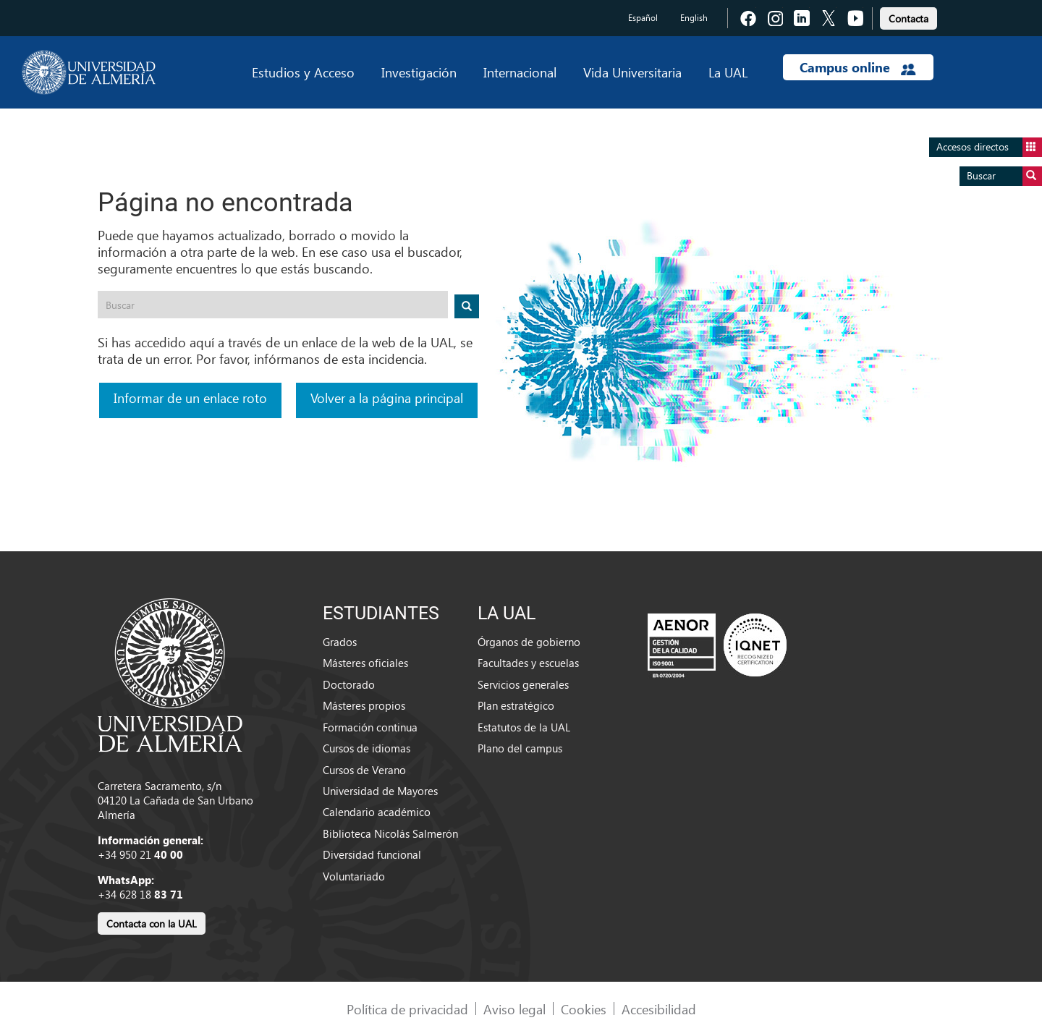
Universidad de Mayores (380, 791)
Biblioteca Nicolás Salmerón (390, 833)
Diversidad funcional (372, 854)
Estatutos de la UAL (524, 727)
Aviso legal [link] (514, 1009)
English (694, 17)
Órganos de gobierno (529, 641)
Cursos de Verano (364, 770)
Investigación (419, 72)
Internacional (519, 72)
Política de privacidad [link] (407, 1009)
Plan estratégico (516, 705)
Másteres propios (364, 705)
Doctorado (349, 684)
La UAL (727, 72)
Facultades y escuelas (528, 662)
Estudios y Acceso (303, 72)
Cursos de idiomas (366, 748)
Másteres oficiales (365, 662)
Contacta (908, 18)
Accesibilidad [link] (659, 1009)
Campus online (858, 67)
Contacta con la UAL (151, 923)
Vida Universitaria (632, 72)
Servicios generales (523, 684)
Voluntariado (354, 876)
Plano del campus (520, 748)
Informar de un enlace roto (190, 397)
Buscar (1004, 176)
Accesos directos (989, 147)
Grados (340, 641)
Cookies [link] (583, 1009)
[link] (908, 16)
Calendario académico (377, 811)
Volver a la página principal (386, 397)
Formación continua (370, 727)
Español (643, 17)
